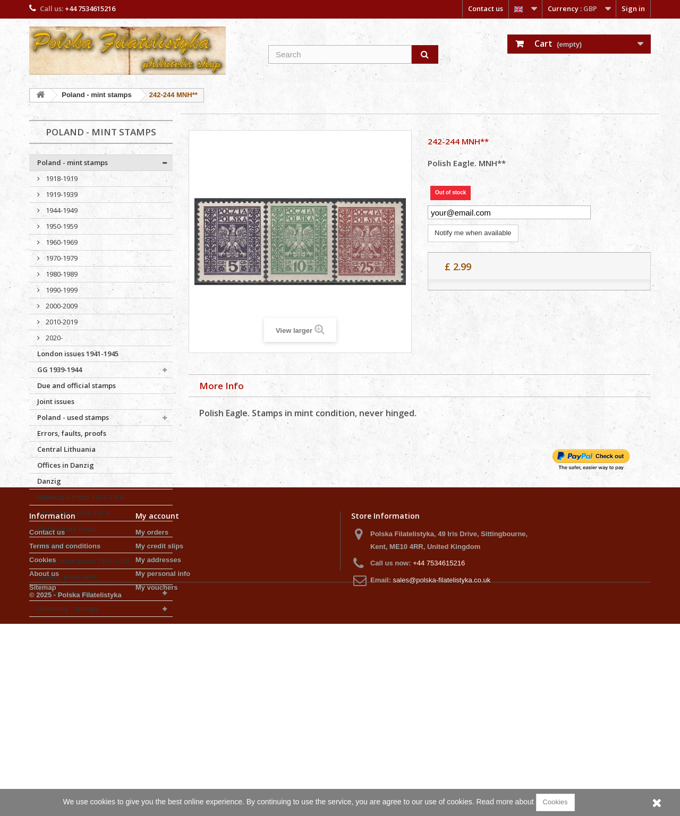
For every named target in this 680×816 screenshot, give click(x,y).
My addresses (158, 721)
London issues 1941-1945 (77, 353)
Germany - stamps (67, 608)
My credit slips (159, 707)
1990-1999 (61, 290)
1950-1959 (61, 226)
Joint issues (55, 401)
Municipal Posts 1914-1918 (80, 497)
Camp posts (56, 544)
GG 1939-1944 (59, 369)
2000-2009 (61, 306)
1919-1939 (61, 194)
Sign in (633, 8)
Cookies (42, 721)
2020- (53, 337)
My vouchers (156, 749)
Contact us (485, 8)
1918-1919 (61, 178)
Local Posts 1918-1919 (72, 513)
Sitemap (42, 749)
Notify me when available (473, 233)
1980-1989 (61, 274)
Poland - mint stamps (72, 162)
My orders (151, 694)
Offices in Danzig (65, 465)
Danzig (49, 481)
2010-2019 (61, 322)
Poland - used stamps (73, 417)
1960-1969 (61, 242)
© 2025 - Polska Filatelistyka (75, 787)
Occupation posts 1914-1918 (83, 560)
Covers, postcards (67, 576)
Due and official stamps (76, 385)
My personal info (162, 735)
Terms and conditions (64, 707)
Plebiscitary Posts (66, 529)
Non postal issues (66, 592)
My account (157, 677)
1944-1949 (61, 210)
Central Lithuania (66, 449)
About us (44, 735)
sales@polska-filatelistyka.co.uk (442, 741)
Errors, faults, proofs (71, 433)
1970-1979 (61, 258)
